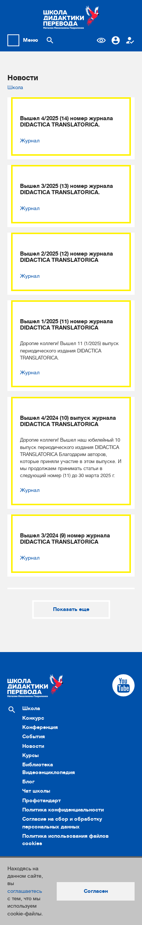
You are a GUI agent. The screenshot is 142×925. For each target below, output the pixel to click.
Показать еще (71, 609)
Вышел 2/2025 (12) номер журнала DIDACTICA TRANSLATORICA (66, 257)
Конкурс (33, 718)
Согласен (96, 891)
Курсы (30, 755)
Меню (30, 40)
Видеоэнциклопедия (48, 772)
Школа (15, 87)
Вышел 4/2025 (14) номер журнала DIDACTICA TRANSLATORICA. (66, 121)
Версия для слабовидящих (101, 40)
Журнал (30, 141)
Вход (115, 40)
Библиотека (37, 764)
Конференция (40, 727)
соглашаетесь (24, 891)
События (33, 736)
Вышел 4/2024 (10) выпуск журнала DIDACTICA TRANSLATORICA (68, 421)
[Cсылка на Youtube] (123, 685)
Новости (33, 746)
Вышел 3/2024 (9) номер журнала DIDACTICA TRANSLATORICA (65, 539)
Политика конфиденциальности (63, 810)
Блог (28, 781)
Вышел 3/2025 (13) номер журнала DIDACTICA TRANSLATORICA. (66, 189)
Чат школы (36, 791)
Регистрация (130, 40)
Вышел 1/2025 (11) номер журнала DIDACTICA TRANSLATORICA (66, 324)
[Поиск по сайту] (50, 40)
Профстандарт (41, 800)
